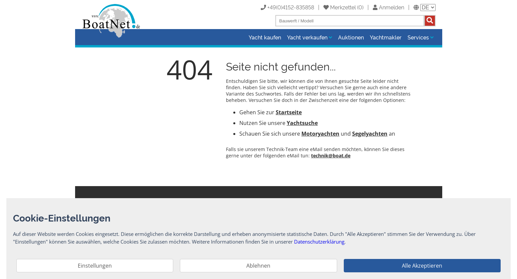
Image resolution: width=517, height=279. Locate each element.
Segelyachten (369, 133)
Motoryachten (320, 133)
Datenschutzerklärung (319, 241)
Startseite (289, 112)
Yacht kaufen (265, 37)
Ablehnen (258, 265)
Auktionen (351, 37)
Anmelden (388, 7)
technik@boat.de (330, 155)
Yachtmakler (386, 37)
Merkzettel (339, 7)
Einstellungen (95, 265)
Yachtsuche (302, 123)
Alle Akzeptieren (422, 265)
